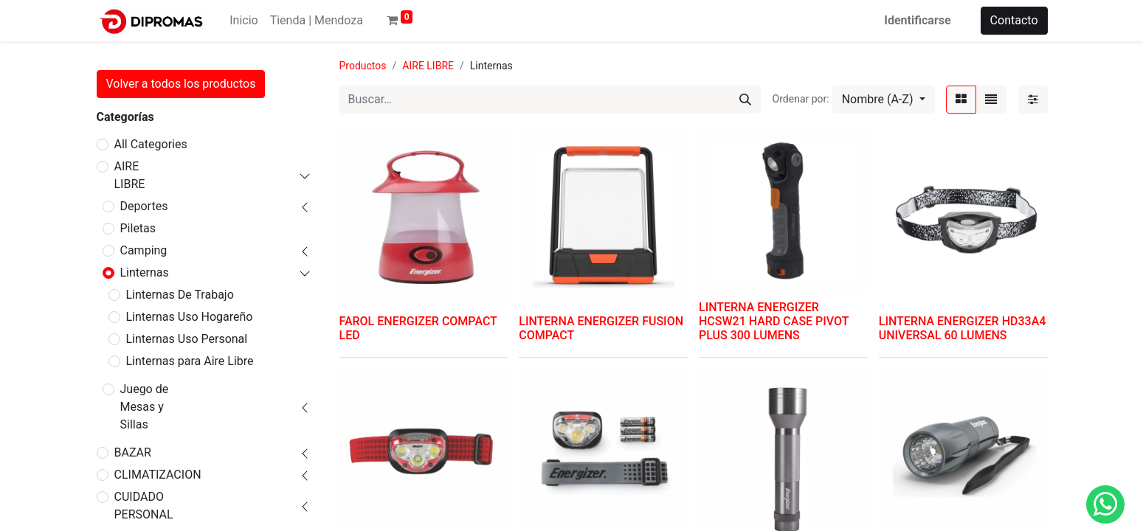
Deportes (144, 206)
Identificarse (917, 20)
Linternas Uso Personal (187, 339)
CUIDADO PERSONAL (143, 505)
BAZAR (132, 452)
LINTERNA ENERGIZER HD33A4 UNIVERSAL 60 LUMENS (962, 328)
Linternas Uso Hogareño (189, 317)
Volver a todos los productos (181, 84)
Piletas (138, 228)
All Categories (150, 144)
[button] (883, 100)
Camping (144, 250)
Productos (363, 66)
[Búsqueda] (745, 100)
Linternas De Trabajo (180, 295)
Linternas (144, 273)
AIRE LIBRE (129, 175)
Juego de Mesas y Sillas (144, 406)
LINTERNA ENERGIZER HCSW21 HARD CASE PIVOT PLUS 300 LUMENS (774, 321)
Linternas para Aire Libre (190, 361)
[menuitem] (243, 20)
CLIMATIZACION (157, 475)
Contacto (1014, 20)
